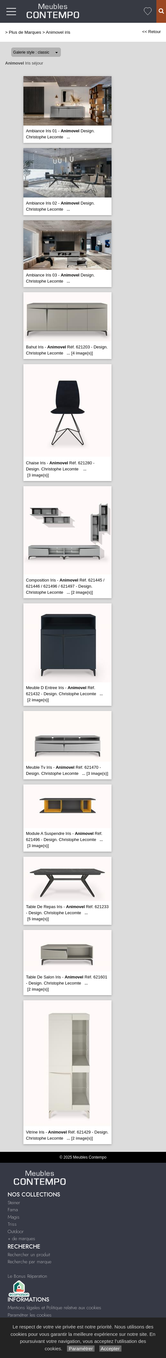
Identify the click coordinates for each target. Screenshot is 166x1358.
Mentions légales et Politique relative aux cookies (54, 1307)
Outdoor (16, 1231)
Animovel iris (58, 32)
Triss (12, 1224)
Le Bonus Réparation (27, 1276)
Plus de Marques (25, 32)
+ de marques (21, 1238)
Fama (13, 1209)
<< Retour (151, 31)
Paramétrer (80, 1348)
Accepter (110, 1348)
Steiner (14, 1202)
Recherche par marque (29, 1261)
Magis (14, 1217)
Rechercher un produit (29, 1254)
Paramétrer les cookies (30, 1315)
